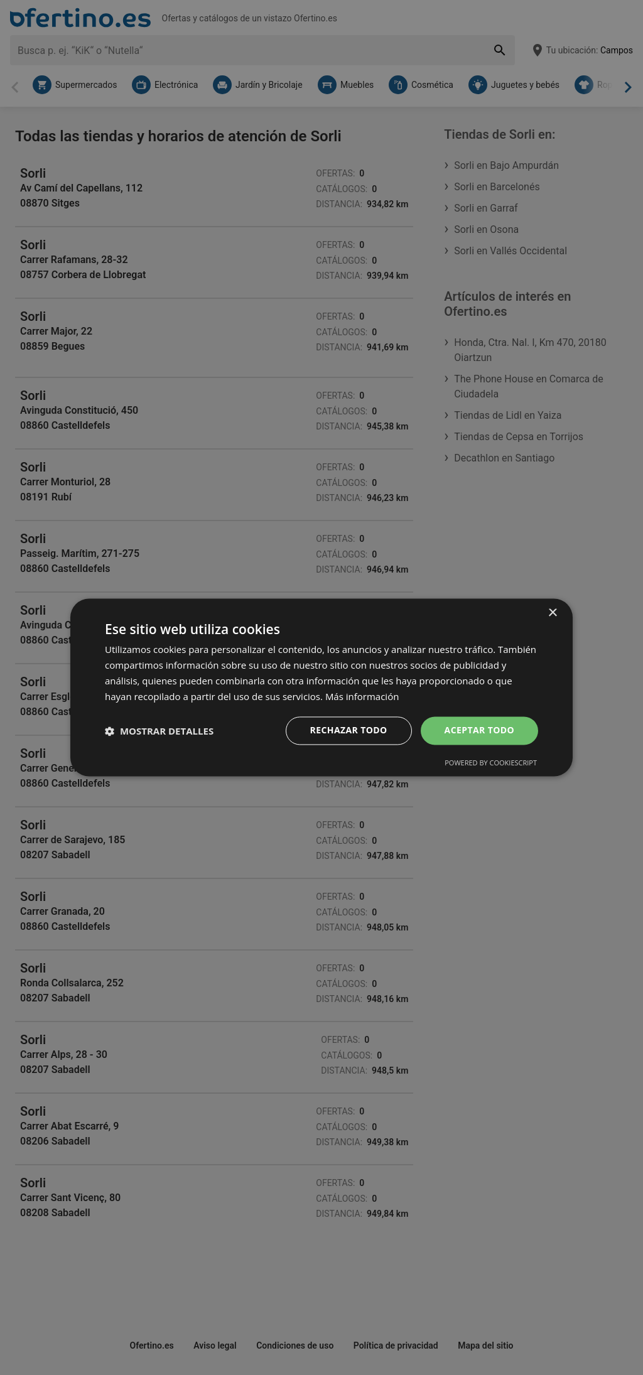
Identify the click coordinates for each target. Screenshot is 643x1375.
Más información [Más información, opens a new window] (362, 696)
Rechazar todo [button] (348, 730)
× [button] (552, 613)
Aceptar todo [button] (479, 730)
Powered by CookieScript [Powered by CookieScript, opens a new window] (491, 763)
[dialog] (321, 687)
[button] (159, 731)
